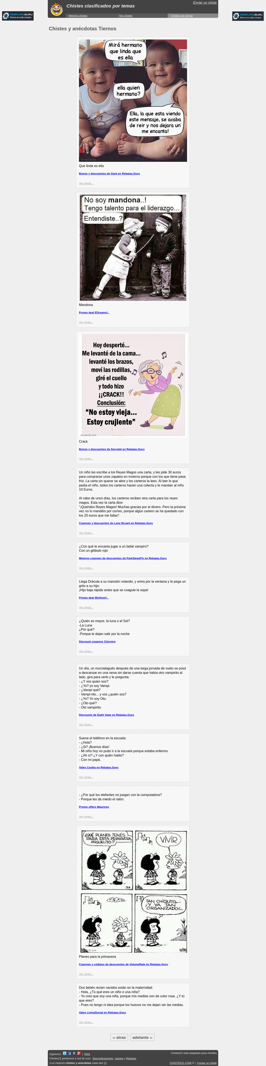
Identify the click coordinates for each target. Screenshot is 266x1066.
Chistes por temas (182, 15)
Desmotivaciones (103, 1058)
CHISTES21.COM (180, 1063)
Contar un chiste (207, 1063)
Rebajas (131, 1058)
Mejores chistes (78, 15)
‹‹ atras (119, 1037)
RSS (87, 1054)
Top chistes (126, 15)
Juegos (119, 1058)
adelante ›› (142, 1037)
